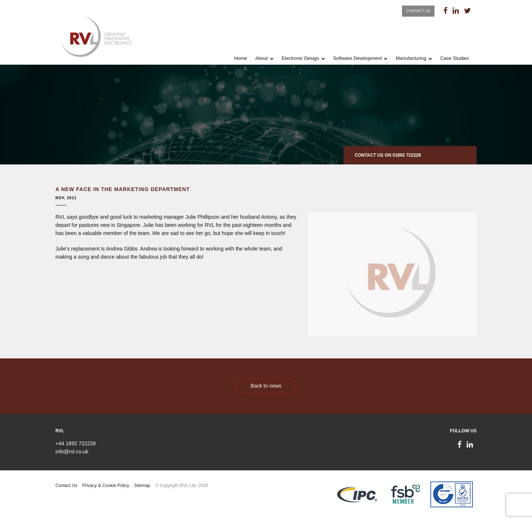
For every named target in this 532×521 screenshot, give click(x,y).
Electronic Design (300, 58)
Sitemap (142, 485)
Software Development (357, 58)
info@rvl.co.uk (71, 451)
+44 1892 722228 (75, 443)
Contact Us (418, 11)
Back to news (265, 386)
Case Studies (454, 58)
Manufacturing (411, 58)
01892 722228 (406, 155)
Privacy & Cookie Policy (105, 485)
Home (240, 58)
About (261, 58)
